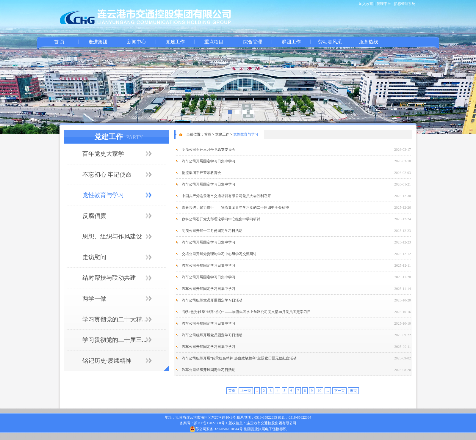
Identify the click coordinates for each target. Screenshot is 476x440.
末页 (353, 391)
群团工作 (291, 41)
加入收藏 (366, 4)
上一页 (245, 391)
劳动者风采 (330, 41)
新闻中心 (136, 41)
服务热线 (368, 41)
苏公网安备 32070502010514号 (216, 429)
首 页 (59, 41)
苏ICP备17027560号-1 (211, 423)
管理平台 (384, 4)
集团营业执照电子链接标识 (265, 429)
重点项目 (213, 41)
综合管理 (252, 41)
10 (319, 391)
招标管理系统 (404, 4)
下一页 (339, 391)
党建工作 (175, 41)
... (327, 391)
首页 (207, 134)
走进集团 (97, 41)
